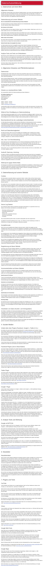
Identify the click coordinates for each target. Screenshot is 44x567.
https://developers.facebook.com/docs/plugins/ (12, 352)
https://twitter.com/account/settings (7, 383)
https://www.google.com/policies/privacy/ (23, 545)
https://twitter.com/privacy (21, 380)
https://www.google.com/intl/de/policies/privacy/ (17, 446)
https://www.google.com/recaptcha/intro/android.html (11, 448)
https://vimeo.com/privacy (8, 525)
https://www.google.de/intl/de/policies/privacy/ (9, 565)
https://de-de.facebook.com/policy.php (15, 363)
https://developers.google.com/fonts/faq (32, 544)
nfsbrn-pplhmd (10, 104)
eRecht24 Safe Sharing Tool (28, 331)
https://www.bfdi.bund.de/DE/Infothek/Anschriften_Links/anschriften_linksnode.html (17, 127)
